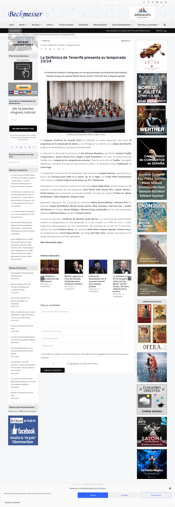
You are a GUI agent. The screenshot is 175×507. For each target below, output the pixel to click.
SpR (44, 45)
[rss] (166, 2)
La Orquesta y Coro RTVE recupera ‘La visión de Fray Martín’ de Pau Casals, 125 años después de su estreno (122, 284)
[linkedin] (161, 2)
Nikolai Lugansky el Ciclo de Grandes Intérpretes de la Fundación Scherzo (21, 287)
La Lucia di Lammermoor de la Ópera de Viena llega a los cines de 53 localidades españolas (23, 381)
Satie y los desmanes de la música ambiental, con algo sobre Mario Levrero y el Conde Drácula (23, 315)
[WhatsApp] (25, 147)
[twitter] (148, 2)
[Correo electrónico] (34, 147)
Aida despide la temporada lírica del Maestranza (135, 30)
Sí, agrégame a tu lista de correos (69, 363)
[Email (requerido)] (81, 338)
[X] (16, 147)
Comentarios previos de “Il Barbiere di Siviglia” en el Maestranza (20, 301)
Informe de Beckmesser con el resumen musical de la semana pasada (22, 351)
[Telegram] (29, 147)
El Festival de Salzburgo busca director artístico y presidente (23, 231)
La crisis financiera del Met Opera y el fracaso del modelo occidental (21, 184)
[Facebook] (12, 147)
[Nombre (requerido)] (81, 331)
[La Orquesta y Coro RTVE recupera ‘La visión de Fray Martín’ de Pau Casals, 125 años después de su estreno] (122, 261)
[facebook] (144, 2)
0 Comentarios (45, 285)
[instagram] (153, 2)
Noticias (77, 45)
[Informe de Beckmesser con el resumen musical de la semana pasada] (98, 261)
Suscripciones (23, 60)
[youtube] (157, 2)
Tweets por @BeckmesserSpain (22, 411)
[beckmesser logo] (25, 8)
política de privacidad (19, 137)
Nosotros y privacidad (12, 502)
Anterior (46, 40)
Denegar (124, 495)
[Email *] (23, 120)
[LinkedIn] (21, 147)
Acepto (93, 495)
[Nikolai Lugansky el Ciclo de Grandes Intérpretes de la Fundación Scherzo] (74, 261)
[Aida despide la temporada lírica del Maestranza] (49, 261)
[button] (170, 488)
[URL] (81, 346)
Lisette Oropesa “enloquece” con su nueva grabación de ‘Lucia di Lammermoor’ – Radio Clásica (22, 195)
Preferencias (156, 495)
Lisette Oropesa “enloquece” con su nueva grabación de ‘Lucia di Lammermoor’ (22, 203)
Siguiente (125, 40)
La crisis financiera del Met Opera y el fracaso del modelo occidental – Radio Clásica (23, 178)
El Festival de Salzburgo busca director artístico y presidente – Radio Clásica (22, 225)
